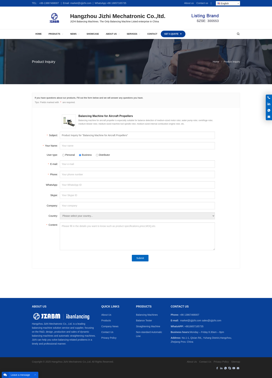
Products (106, 320)
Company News (109, 326)
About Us (106, 314)
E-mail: (53, 163)
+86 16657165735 (116, 3)
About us (189, 3)
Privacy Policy (108, 337)
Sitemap (235, 361)
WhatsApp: (52, 184)
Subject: (52, 135)
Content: (52, 224)
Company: (52, 205)
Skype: (54, 195)
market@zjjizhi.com (80, 3)
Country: (53, 215)
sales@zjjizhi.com (212, 320)
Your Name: (50, 145)
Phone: (53, 174)
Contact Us (107, 332)
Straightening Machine (148, 326)
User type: (52, 154)
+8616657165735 (193, 326)
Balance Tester (144, 320)
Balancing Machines (147, 314)
